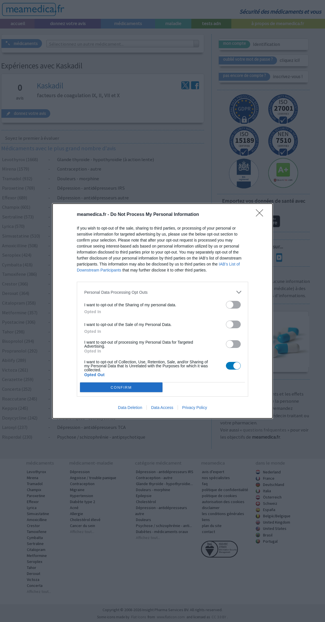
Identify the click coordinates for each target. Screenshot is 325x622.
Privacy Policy (194, 407)
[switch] (233, 305)
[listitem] (162, 292)
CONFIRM (121, 387)
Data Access (162, 407)
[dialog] (162, 311)
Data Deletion (130, 407)
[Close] (261, 214)
